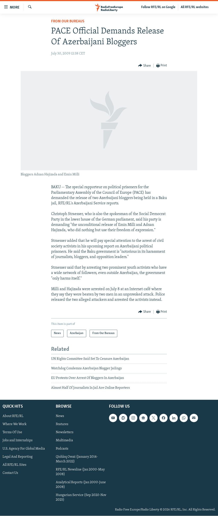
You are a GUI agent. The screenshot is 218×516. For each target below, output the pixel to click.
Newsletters (64, 432)
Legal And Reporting (18, 457)
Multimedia (64, 440)
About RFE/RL (13, 416)
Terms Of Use (12, 432)
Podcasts (62, 448)
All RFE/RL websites (195, 7)
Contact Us (10, 473)
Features (62, 424)
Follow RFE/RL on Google (158, 7)
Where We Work (15, 424)
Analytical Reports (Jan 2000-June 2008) (81, 485)
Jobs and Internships (18, 440)
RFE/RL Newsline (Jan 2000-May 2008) (80, 472)
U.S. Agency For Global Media (24, 448)
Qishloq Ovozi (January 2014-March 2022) (77, 459)
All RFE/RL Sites (14, 465)
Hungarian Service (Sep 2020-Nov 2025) (81, 497)
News (60, 416)
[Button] (144, 66)
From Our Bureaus (67, 21)
